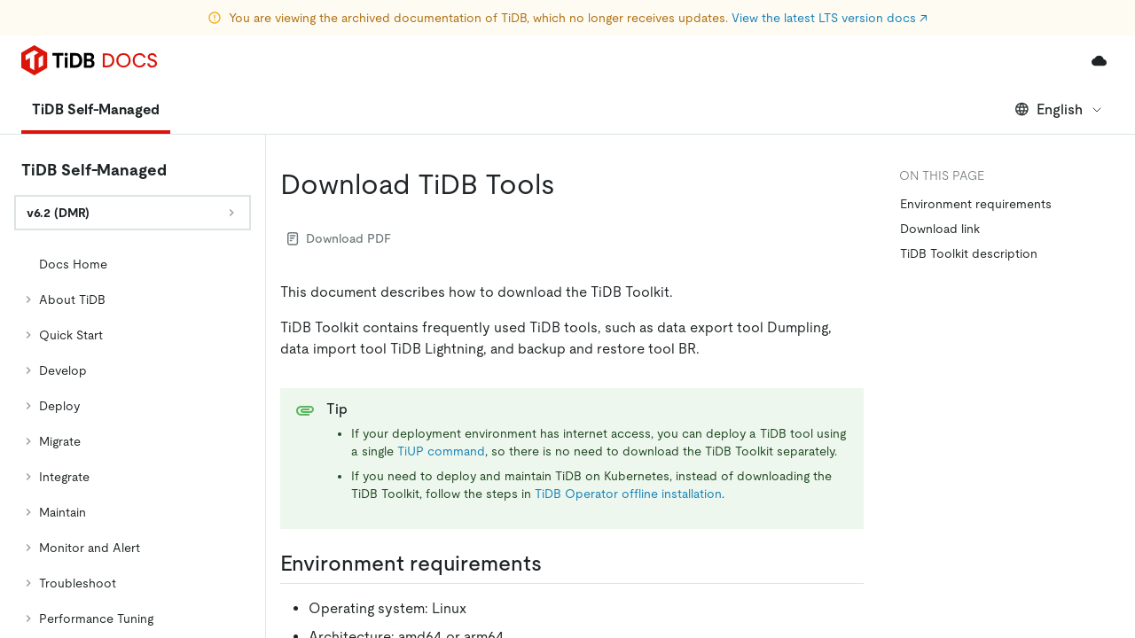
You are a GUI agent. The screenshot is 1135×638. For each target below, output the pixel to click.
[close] (1100, 500)
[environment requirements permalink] (556, 514)
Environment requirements (976, 154)
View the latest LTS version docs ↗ (830, 18)
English (1059, 59)
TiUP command (441, 401)
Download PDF (339, 189)
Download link (940, 179)
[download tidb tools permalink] (569, 135)
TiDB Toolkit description (968, 204)
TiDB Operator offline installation (628, 444)
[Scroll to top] (1096, 441)
